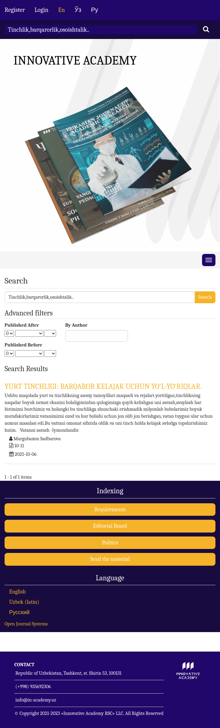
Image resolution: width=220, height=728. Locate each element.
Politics (110, 543)
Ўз (78, 9)
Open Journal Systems (26, 624)
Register (15, 9)
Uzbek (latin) (24, 602)
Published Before (23, 345)
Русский (19, 612)
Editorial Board (110, 526)
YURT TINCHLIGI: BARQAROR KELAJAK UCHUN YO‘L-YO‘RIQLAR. (103, 386)
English (17, 592)
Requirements (110, 509)
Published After (22, 325)
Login (41, 9)
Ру (94, 9)
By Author (76, 325)
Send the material (110, 559)
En (61, 9)
